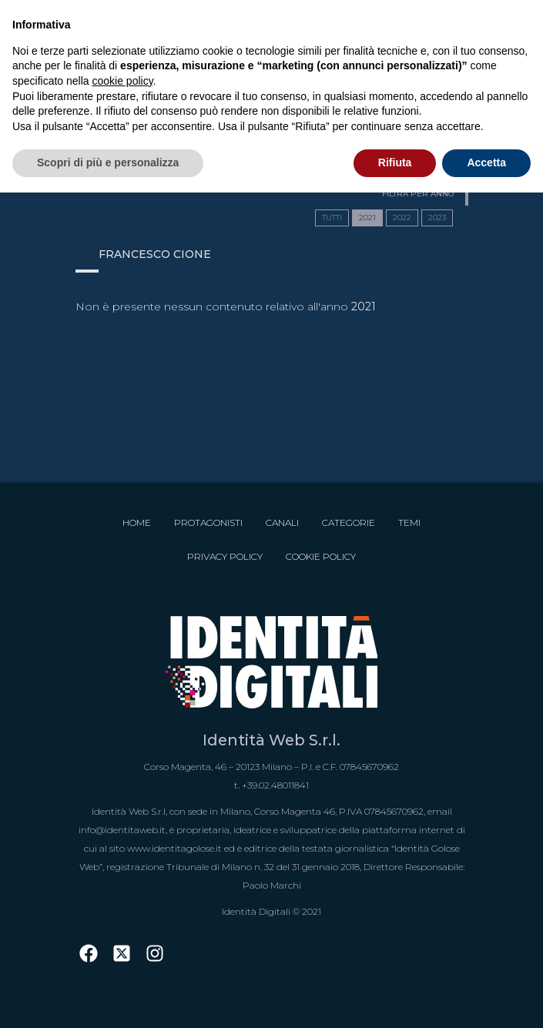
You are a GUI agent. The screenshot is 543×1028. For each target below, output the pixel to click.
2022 (402, 218)
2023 (437, 218)
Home (136, 522)
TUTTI (332, 218)
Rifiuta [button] (395, 162)
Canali (282, 522)
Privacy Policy (225, 556)
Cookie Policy (321, 556)
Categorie (348, 522)
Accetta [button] (486, 162)
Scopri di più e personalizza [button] (108, 162)
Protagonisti (208, 522)
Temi (409, 522)
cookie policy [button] (122, 81)
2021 (367, 218)
